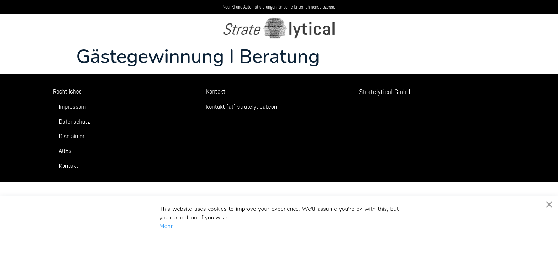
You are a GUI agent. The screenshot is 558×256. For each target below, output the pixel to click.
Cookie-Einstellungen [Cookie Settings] (370, 241)
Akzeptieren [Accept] (178, 241)
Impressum (72, 106)
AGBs (65, 150)
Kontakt (69, 165)
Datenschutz (74, 121)
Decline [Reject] (215, 241)
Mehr (166, 226)
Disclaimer (72, 136)
